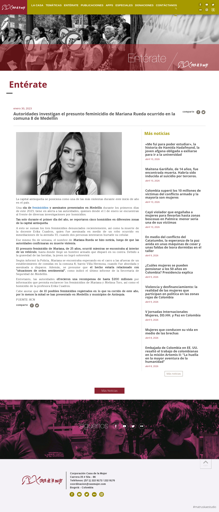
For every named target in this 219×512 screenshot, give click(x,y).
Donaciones (144, 5)
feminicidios (40, 207)
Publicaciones (92, 5)
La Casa (37, 5)
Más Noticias (110, 391)
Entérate (71, 5)
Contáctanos (166, 5)
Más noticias (173, 373)
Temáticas (54, 5)
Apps (109, 5)
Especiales (124, 5)
